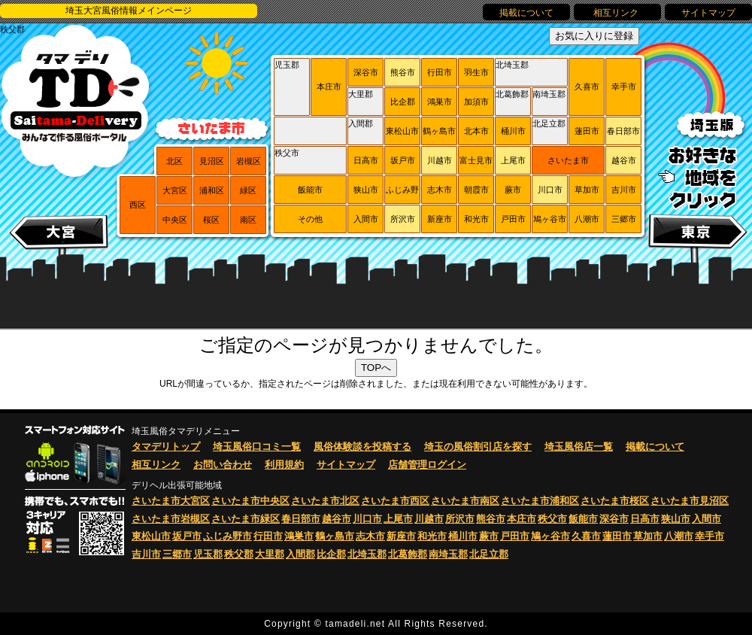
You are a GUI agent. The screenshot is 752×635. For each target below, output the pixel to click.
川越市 (439, 160)
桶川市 (513, 130)
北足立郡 (549, 123)
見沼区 (211, 161)
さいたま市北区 (325, 500)
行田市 (439, 72)
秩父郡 (12, 29)
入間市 (365, 218)
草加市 (587, 189)
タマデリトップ (166, 446)
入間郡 (360, 123)
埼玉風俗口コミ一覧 (257, 446)
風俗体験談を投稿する (362, 446)
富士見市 (476, 160)
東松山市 (402, 130)
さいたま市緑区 (245, 518)
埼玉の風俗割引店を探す (478, 446)
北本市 (476, 130)
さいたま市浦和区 (540, 500)
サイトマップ (708, 13)
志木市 (439, 189)
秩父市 (286, 152)
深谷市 (365, 72)
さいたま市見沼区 (689, 500)
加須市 (476, 101)
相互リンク (617, 13)
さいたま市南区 (465, 500)
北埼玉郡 (512, 64)
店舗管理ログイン (427, 464)
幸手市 (623, 86)
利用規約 (284, 464)
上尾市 (513, 160)
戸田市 (513, 218)
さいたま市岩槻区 (171, 518)
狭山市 (365, 189)
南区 (248, 219)
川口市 (550, 189)
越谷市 (623, 160)
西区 (137, 204)
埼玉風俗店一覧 (578, 446)
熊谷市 (402, 72)
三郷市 (623, 218)
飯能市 (310, 189)
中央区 (174, 219)
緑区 (248, 190)
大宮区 (174, 190)
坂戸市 (402, 160)
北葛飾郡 (512, 94)
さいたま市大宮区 (171, 500)
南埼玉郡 (549, 94)
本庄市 (329, 86)
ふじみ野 (402, 189)
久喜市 (587, 86)
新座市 (439, 218)
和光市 (476, 218)
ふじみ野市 (227, 536)
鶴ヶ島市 (439, 130)
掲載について (526, 13)
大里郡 (360, 94)
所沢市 (402, 218)
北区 (174, 161)
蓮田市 (587, 130)
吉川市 (623, 189)
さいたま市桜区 (615, 500)
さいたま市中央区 (250, 500)
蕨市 (513, 189)
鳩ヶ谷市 (549, 218)
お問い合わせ (222, 464)
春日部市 (623, 130)
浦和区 (211, 190)
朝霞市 (476, 189)
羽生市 (476, 72)
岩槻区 (248, 161)
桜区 (211, 219)
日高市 (365, 160)
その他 (310, 218)
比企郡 (402, 101)
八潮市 (587, 218)
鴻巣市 (439, 101)
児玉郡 (286, 64)
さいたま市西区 (395, 500)
